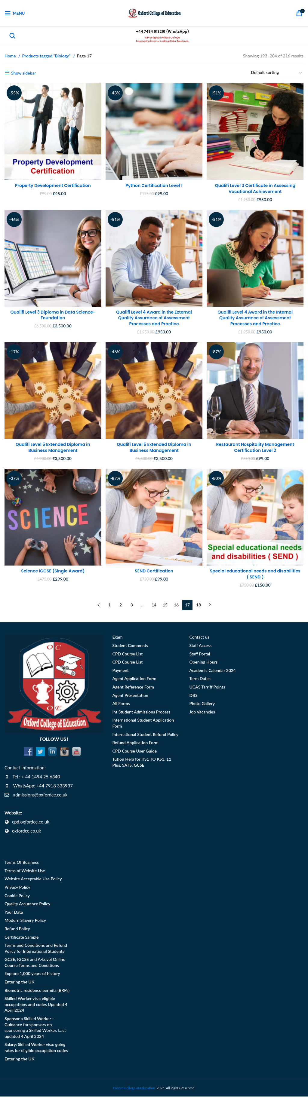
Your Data (14, 913)
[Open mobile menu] (15, 13)
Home (11, 55)
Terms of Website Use (25, 872)
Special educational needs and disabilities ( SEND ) (256, 575)
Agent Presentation (130, 696)
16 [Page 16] (176, 606)
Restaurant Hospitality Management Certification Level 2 (257, 447)
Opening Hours (203, 663)
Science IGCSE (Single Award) (51, 572)
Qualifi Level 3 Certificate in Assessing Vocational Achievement (257, 185)
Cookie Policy (17, 897)
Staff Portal (199, 655)
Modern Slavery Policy (25, 921)
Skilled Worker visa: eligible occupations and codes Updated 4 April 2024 (36, 1005)
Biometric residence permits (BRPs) (37, 991)
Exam (117, 638)
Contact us (199, 638)
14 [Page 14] (154, 606)
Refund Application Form (135, 744)
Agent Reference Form (133, 688)
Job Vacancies (202, 713)
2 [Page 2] (120, 606)
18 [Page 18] (198, 606)
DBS (193, 696)
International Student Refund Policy (145, 735)
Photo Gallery (202, 704)
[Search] (12, 36)
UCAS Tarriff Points (207, 688)
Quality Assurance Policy (27, 905)
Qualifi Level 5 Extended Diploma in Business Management (51, 447)
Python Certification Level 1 (153, 182)
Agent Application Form (134, 680)
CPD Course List (127, 655)
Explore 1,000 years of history (32, 975)
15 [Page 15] (165, 606)
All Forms (121, 704)
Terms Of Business (22, 863)
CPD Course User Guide (134, 752)
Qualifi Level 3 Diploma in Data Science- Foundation (51, 314)
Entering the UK (19, 983)
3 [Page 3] (132, 606)
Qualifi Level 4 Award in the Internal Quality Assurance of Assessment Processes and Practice (256, 316)
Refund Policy (17, 930)
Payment (120, 671)
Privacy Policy (17, 888)
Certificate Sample (21, 938)
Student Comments (130, 646)
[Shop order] (276, 73)
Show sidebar (23, 72)
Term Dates (199, 680)
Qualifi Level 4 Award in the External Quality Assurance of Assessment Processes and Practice (154, 316)
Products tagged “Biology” (47, 55)
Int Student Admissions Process (141, 713)
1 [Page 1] (109, 606)
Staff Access (200, 646)
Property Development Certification (51, 182)
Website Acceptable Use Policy (33, 880)
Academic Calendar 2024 (212, 671)
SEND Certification (154, 572)
